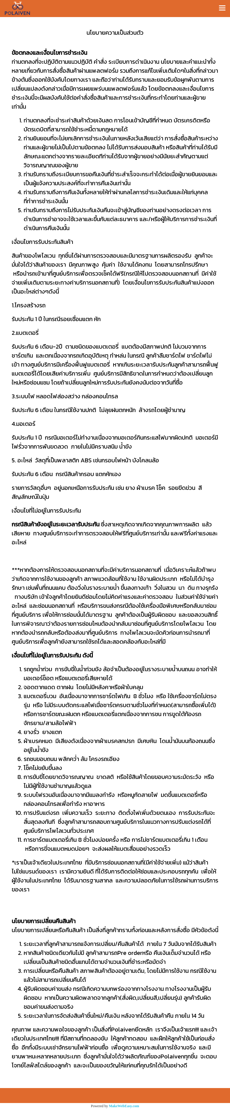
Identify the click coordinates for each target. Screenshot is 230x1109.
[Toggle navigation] (222, 8)
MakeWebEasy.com (124, 1106)
